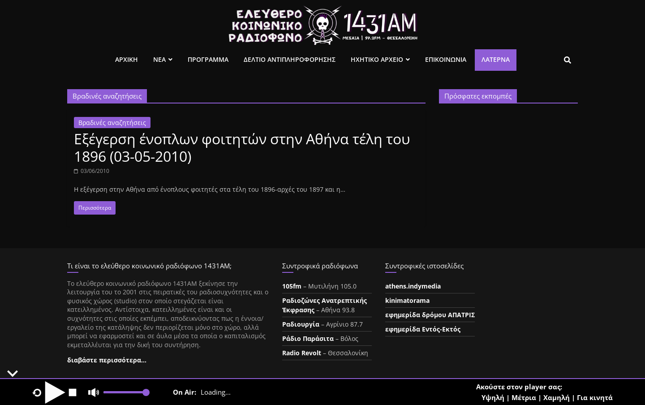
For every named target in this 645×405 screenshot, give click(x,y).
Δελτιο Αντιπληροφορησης (289, 59)
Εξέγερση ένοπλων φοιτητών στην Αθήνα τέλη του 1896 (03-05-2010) (242, 147)
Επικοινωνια (445, 59)
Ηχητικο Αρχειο (377, 59)
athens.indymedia (413, 286)
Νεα (159, 59)
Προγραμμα (208, 59)
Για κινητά (595, 397)
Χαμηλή (556, 397)
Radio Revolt (301, 353)
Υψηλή (493, 397)
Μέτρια (524, 397)
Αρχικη (126, 59)
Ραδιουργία (300, 324)
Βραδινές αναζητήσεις (112, 122)
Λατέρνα (496, 59)
